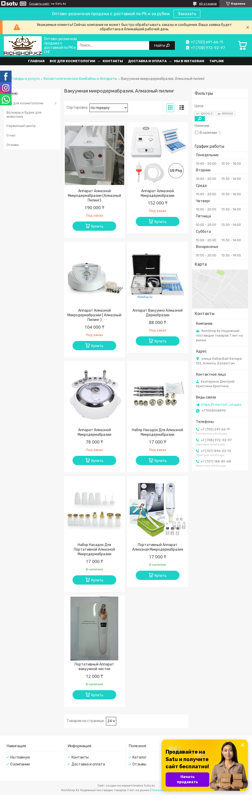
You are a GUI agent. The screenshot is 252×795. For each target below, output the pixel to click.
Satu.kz (149, 785)
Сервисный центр (21, 126)
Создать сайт (39, 3)
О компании (20, 764)
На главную (20, 757)
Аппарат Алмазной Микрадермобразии (157, 193)
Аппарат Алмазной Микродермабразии (94, 432)
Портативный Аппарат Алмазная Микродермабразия (157, 547)
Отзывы (12, 145)
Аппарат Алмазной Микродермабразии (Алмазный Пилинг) (94, 195)
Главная (36, 61)
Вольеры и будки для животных (23, 114)
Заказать (187, 13)
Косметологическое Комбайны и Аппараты (80, 79)
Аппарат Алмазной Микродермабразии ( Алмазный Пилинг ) (94, 315)
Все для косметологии (72, 61)
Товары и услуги (25, 79)
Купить (97, 226)
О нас (10, 135)
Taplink (216, 61)
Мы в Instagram (189, 61)
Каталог (139, 757)
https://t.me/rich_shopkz (221, 404)
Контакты (113, 61)
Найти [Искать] (160, 45)
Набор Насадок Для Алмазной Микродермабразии (157, 432)
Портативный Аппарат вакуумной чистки (94, 666)
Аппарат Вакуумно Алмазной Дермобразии (157, 312)
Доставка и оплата (147, 61)
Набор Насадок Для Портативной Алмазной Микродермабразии (94, 549)
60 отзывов (208, 3)
